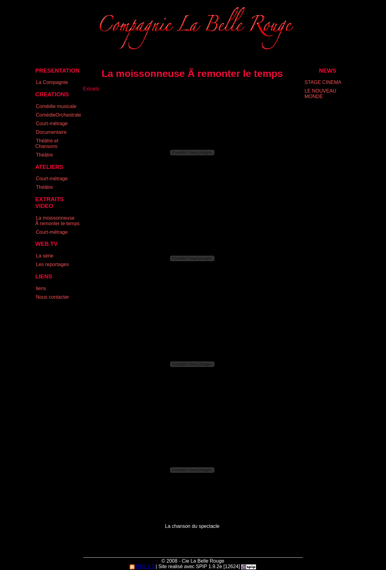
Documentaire (51, 132)
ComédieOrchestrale (58, 115)
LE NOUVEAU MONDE (320, 93)
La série (45, 255)
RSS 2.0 (142, 566)
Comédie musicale (56, 106)
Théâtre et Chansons (47, 143)
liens (41, 288)
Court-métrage (52, 123)
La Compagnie (52, 82)
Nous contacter (52, 297)
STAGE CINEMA (323, 82)
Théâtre (44, 154)
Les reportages (52, 264)
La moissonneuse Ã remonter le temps (57, 220)
